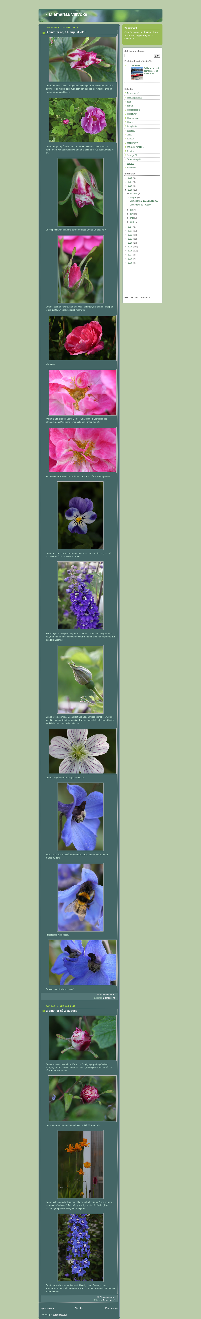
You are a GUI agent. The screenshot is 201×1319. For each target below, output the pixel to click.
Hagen (130, 106)
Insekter (131, 130)
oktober (134, 193)
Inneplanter (132, 126)
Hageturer (132, 114)
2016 (130, 186)
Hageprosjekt (133, 110)
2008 (130, 251)
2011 (130, 239)
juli (131, 210)
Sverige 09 (132, 155)
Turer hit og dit (134, 159)
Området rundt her (135, 147)
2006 (130, 259)
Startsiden (79, 1308)
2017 (130, 182)
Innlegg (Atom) (60, 1314)
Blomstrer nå (109, 998)
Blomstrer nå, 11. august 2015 (66, 32)
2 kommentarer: (107, 1297)
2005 (130, 263)
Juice (129, 135)
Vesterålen (132, 168)
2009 (130, 247)
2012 (130, 235)
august (133, 197)
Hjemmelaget (133, 118)
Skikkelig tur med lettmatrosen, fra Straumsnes (151, 71)
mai (132, 218)
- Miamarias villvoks (66, 14)
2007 (130, 255)
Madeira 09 (132, 143)
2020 (130, 178)
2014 (130, 227)
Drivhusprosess (134, 97)
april (132, 222)
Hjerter (130, 122)
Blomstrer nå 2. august (61, 1010)
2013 (130, 231)
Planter (130, 151)
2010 (130, 243)
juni (132, 214)
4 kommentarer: (107, 995)
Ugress (130, 163)
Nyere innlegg (47, 1308)
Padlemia (135, 66)
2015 (130, 190)
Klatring (130, 139)
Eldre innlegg (111, 1308)
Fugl (129, 101)
